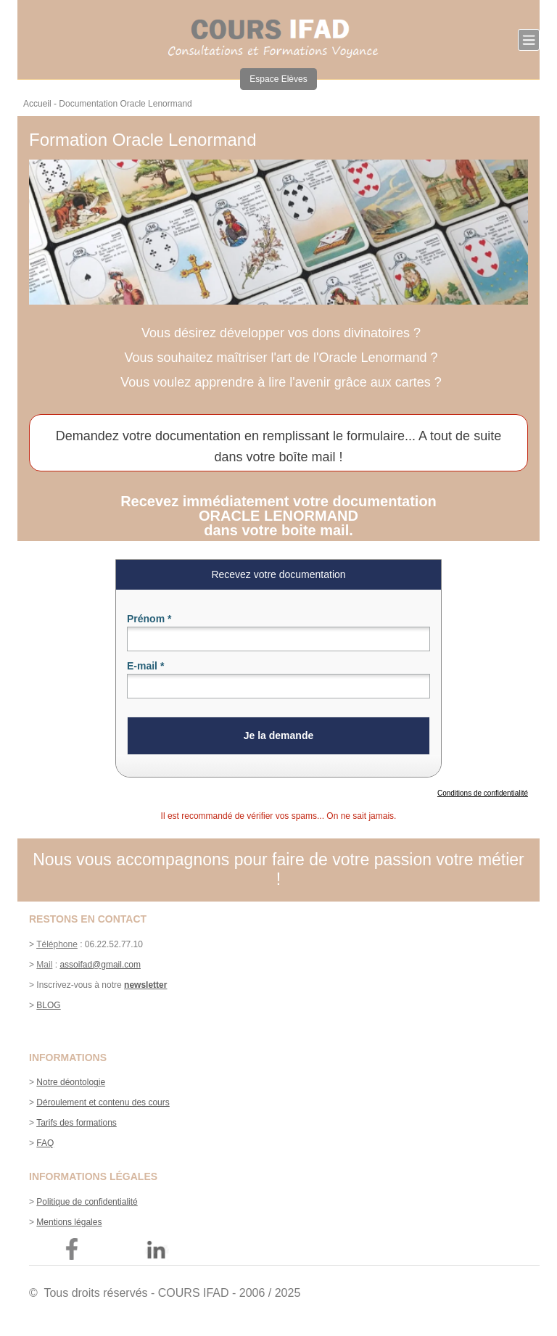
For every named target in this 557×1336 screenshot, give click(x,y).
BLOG (48, 1005)
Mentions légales (69, 1222)
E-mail (145, 666)
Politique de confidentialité (86, 1202)
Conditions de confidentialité (482, 793)
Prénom (149, 618)
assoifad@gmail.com (100, 965)
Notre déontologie (70, 1082)
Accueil (37, 104)
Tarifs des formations (76, 1123)
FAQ (45, 1143)
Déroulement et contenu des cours (102, 1102)
